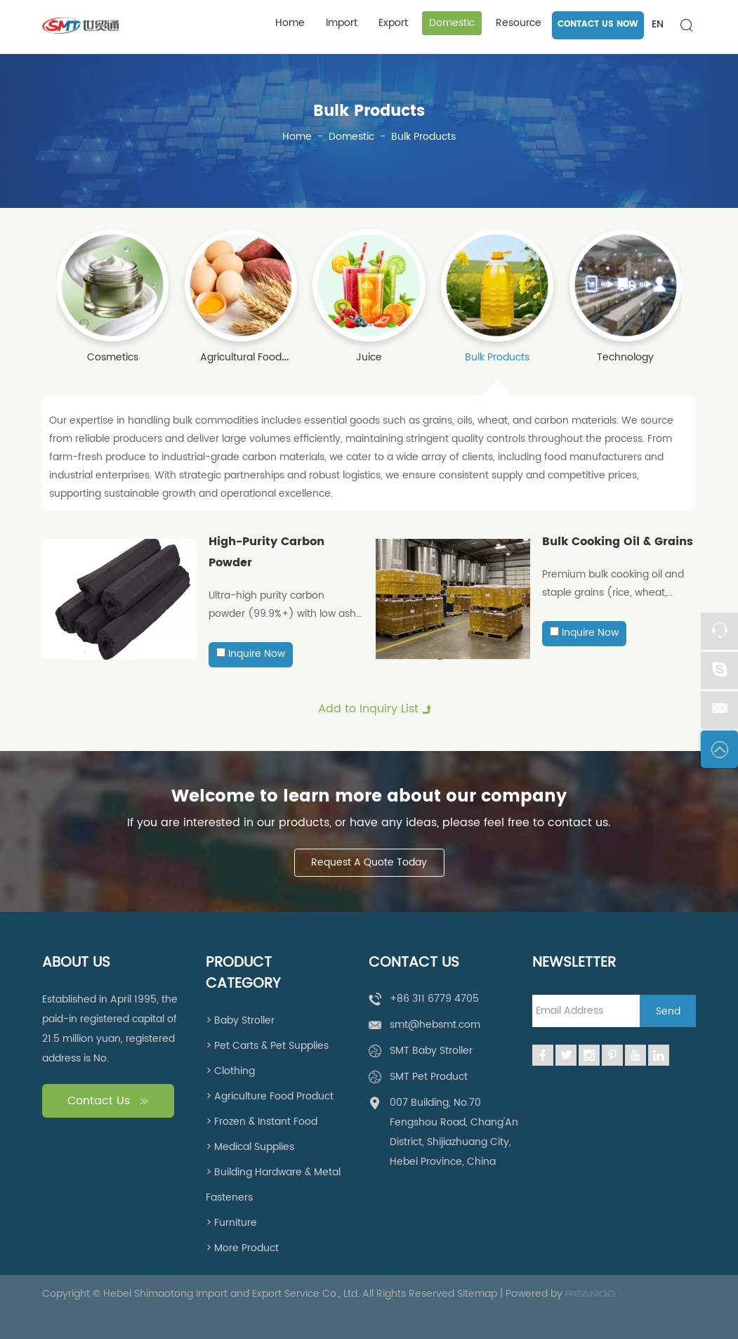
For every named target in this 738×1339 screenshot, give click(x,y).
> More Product (242, 1248)
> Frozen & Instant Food (261, 1121)
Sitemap (477, 1294)
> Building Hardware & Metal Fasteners (273, 1185)
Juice (369, 357)
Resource (518, 23)
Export (393, 23)
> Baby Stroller (240, 1020)
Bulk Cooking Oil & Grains (617, 542)
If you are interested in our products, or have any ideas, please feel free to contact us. (369, 823)
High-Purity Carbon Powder (266, 552)
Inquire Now (256, 654)
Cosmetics (112, 357)
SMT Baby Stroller (431, 1051)
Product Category (243, 974)
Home (290, 23)
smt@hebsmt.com (435, 1025)
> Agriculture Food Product (270, 1096)
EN (658, 24)
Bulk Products (369, 111)
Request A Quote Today (369, 862)
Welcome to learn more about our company (369, 796)
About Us (76, 963)
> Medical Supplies (250, 1147)
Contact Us (108, 1101)
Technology (625, 357)
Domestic (452, 23)
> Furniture (231, 1223)
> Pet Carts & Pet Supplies (267, 1046)
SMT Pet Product (429, 1077)
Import (341, 23)
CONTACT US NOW (598, 24)
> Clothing (230, 1071)
